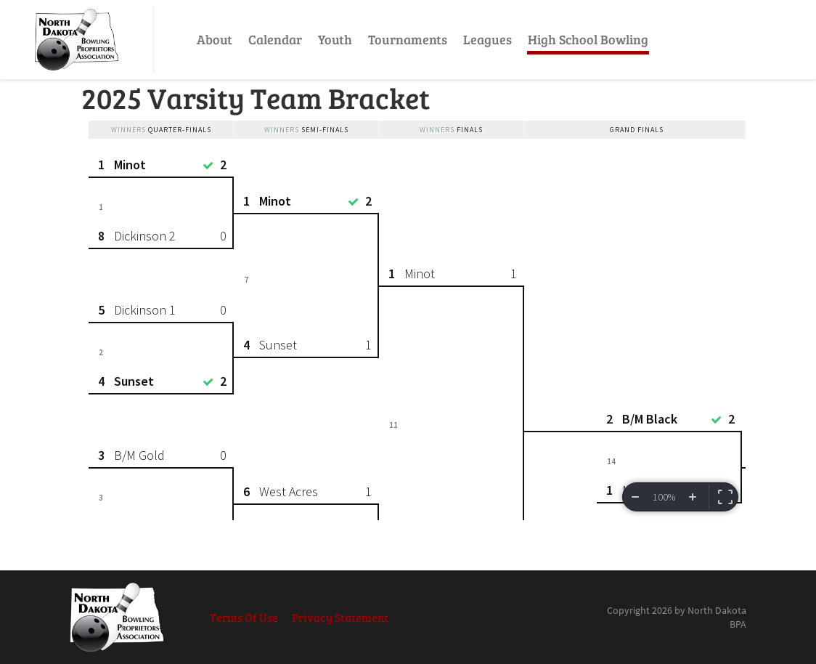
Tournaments (407, 39)
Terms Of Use (244, 617)
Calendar (275, 39)
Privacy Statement (340, 617)
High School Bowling (588, 39)
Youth (335, 39)
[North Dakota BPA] (76, 39)
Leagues (487, 39)
